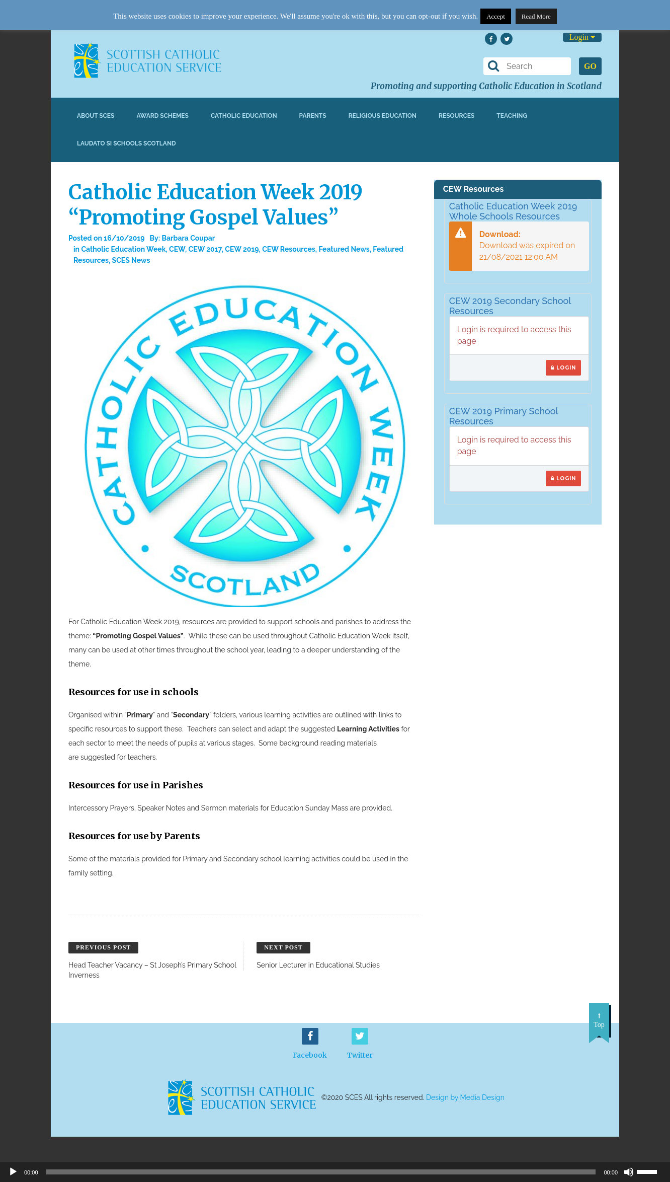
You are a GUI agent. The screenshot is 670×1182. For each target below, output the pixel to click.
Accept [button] (495, 16)
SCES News (131, 260)
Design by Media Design (465, 1098)
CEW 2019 (242, 249)
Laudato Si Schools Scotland (126, 143)
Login (582, 37)
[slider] (651, 1171)
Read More (536, 16)
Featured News (343, 249)
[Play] (13, 1172)
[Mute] (629, 1172)
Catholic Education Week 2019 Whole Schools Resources (513, 211)
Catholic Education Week (123, 249)
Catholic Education (244, 115)
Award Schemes (162, 115)
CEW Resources (288, 249)
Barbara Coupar (188, 238)
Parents (312, 115)
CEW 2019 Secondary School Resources (510, 306)
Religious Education (382, 115)
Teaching (511, 115)
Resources (456, 115)
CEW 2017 (205, 249)
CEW (177, 249)
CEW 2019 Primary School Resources (503, 416)
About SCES (95, 115)
